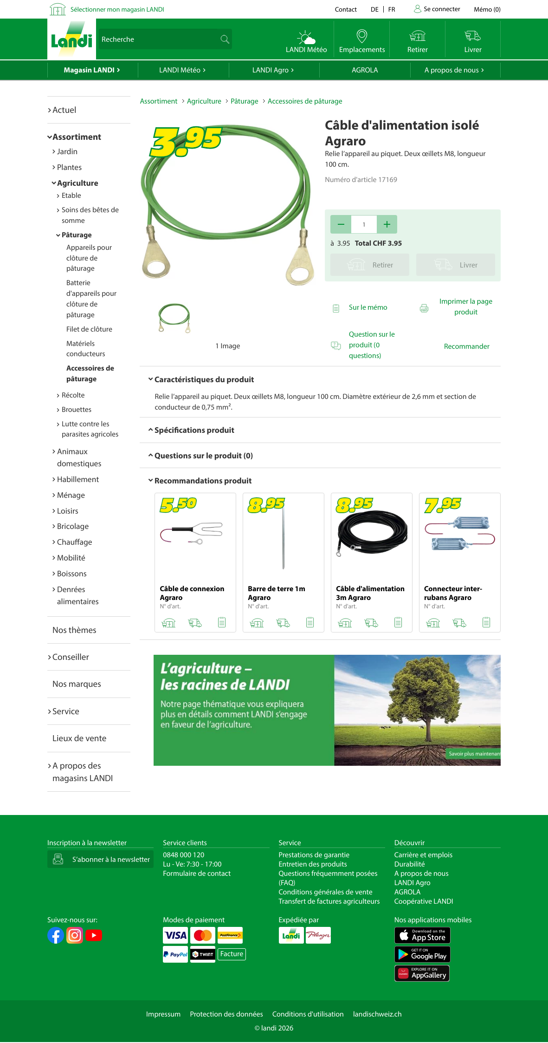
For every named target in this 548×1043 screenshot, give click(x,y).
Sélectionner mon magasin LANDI (117, 9)
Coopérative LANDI (423, 901)
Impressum (163, 1014)
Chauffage (74, 541)
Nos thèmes (74, 629)
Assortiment (76, 136)
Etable (71, 195)
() (487, 9)
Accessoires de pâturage (305, 101)
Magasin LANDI (89, 70)
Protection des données (226, 1014)
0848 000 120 (183, 855)
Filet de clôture (89, 329)
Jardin (67, 151)
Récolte (73, 395)
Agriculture (77, 182)
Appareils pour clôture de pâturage (89, 258)
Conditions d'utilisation (308, 1014)
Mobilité (71, 557)
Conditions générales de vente (326, 892)
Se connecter (442, 8)
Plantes (69, 167)
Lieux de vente (79, 737)
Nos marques (76, 683)
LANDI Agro (270, 70)
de (375, 9)
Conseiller (70, 656)
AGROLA (365, 70)
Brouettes (76, 409)
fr (391, 9)
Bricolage (73, 526)
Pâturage (77, 235)
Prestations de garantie (314, 855)
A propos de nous (452, 70)
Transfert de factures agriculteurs (329, 901)
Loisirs (67, 510)
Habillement (78, 479)
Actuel (64, 109)
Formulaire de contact (197, 873)
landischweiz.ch (377, 1014)
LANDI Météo (179, 70)
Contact (346, 9)
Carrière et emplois (423, 855)
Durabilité (409, 864)
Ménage (71, 494)
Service (65, 711)
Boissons (72, 573)
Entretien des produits (313, 864)
